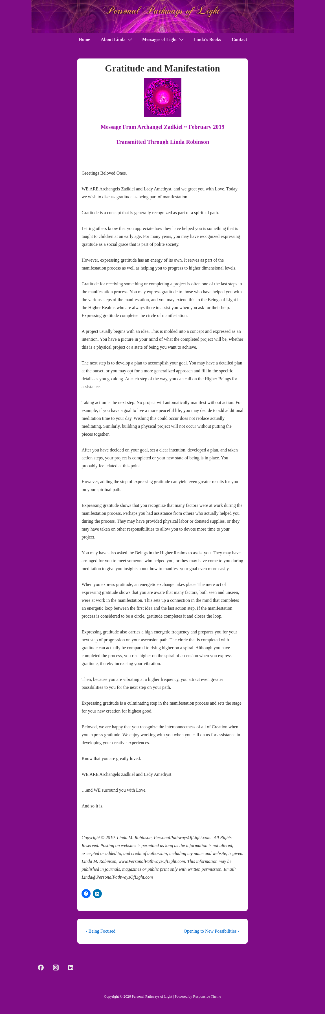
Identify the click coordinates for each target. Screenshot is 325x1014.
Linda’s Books (207, 39)
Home (84, 39)
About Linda (117, 39)
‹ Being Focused (100, 931)
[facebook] (41, 967)
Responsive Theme (207, 996)
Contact (239, 39)
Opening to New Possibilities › (211, 931)
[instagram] (55, 967)
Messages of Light (163, 39)
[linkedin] (70, 967)
